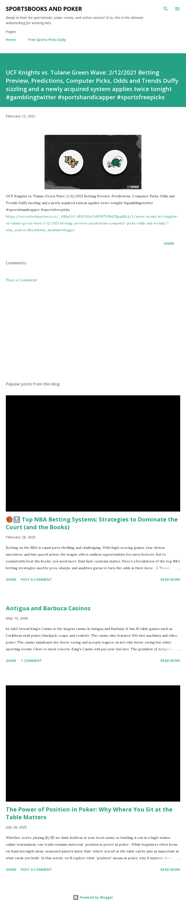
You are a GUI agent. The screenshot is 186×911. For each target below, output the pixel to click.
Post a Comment (21, 279)
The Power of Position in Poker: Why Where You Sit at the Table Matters (89, 813)
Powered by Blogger (93, 897)
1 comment (31, 660)
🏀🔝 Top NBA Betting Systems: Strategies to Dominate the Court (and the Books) (92, 523)
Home (11, 39)
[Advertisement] (93, 332)
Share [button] (169, 243)
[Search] (166, 9)
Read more (170, 579)
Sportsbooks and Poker (44, 9)
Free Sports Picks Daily (47, 39)
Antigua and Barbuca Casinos (48, 608)
